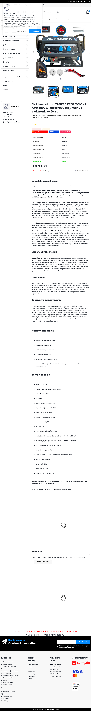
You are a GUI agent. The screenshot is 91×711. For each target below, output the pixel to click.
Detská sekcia (8, 71)
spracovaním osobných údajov (76, 646)
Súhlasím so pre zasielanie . (73, 647)
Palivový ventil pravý (79, 590)
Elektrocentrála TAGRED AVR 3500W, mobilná (79, 523)
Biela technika (9, 49)
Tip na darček (8, 81)
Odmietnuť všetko (21, 31)
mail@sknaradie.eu (12, 122)
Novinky (5, 90)
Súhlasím (35, 31)
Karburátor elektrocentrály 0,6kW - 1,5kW (61, 591)
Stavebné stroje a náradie (13, 45)
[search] (58, 12)
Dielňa (6, 62)
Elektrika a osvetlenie (11, 41)
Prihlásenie (73, 1)
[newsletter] (83, 642)
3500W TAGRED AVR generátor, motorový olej (40, 523)
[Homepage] (2, 5)
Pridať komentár (43, 562)
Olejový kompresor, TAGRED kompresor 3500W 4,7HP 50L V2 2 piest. (60, 524)
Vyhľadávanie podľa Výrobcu (14, 77)
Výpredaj (6, 85)
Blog (44, 5)
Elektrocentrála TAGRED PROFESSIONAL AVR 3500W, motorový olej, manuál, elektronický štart (41, 595)
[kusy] (36, 539)
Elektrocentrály (62, 19)
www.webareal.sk (53, 709)
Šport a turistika (9, 58)
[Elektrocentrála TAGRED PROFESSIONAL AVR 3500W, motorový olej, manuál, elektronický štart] (61, 51)
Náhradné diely (9, 66)
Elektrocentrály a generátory (47, 19)
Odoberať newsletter (22, 643)
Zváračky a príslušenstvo (12, 53)
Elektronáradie (9, 36)
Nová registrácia (85, 1)
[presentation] (33, 52)
